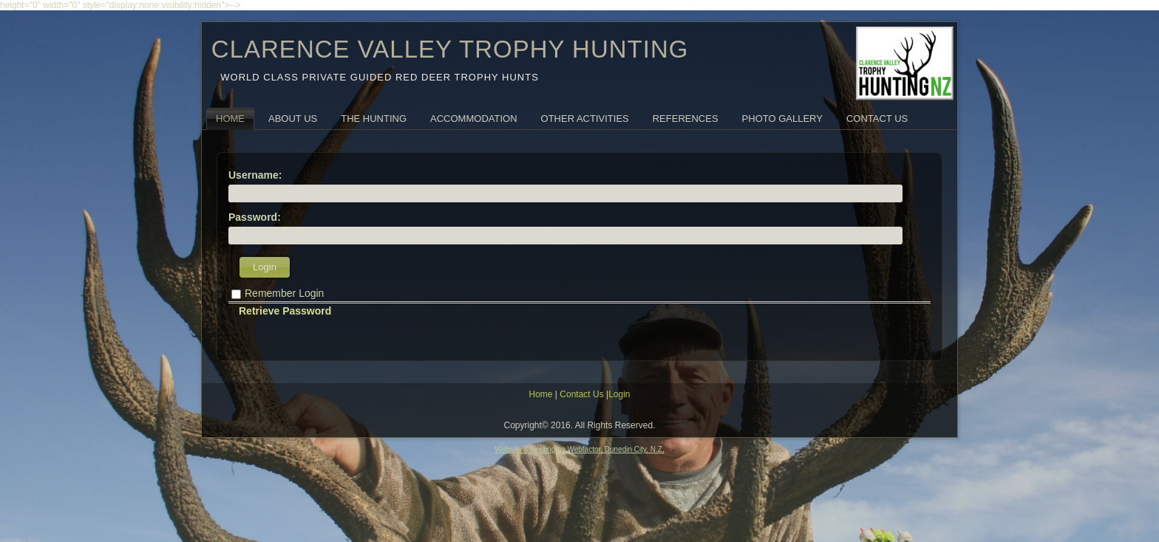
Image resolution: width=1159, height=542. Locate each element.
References (685, 118)
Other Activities (585, 118)
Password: (254, 217)
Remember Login (284, 293)
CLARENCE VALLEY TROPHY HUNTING (450, 49)
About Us (292, 118)
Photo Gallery (782, 118)
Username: (255, 175)
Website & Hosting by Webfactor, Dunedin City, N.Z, (579, 449)
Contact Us (877, 118)
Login (264, 266)
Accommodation (473, 118)
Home (230, 118)
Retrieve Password (285, 311)
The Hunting (374, 118)
